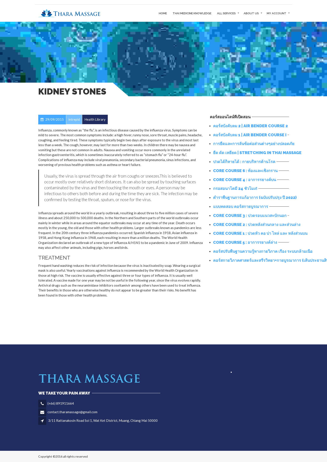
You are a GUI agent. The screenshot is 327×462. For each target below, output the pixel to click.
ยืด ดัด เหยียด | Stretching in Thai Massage (257, 152)
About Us (251, 13)
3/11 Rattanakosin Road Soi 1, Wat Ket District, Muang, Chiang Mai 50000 (103, 420)
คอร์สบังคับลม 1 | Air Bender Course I (250, 135)
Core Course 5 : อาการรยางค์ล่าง (245, 242)
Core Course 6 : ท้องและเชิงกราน (245, 170)
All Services (226, 13)
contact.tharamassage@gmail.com (72, 412)
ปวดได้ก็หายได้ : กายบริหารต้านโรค (244, 161)
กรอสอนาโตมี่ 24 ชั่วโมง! (235, 188)
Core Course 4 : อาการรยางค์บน (244, 179)
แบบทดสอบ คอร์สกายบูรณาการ (240, 206)
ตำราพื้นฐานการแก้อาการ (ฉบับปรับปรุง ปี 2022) (255, 197)
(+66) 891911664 (60, 403)
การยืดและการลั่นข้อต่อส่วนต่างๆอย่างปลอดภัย (253, 143)
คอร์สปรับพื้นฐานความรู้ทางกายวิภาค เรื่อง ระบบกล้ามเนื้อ (262, 251)
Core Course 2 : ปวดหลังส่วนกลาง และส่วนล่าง (256, 224)
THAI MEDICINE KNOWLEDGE (192, 13)
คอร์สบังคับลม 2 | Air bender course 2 (250, 126)
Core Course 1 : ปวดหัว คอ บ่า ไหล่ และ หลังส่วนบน (260, 233)
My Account (276, 13)
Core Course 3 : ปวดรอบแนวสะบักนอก (250, 215)
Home (163, 13)
